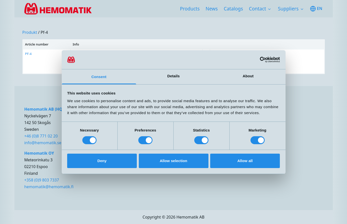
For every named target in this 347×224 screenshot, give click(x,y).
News (212, 8)
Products (190, 8)
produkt (29, 32)
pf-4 (44, 32)
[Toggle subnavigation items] (269, 9)
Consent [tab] (98, 77)
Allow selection (173, 161)
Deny (101, 161)
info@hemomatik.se (42, 142)
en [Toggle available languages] (316, 9)
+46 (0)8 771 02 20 (41, 136)
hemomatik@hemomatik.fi (49, 186)
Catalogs (233, 8)
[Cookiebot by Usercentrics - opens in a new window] (258, 59)
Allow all (245, 161)
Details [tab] (173, 76)
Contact (257, 8)
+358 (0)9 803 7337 (41, 180)
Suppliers (288, 8)
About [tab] (248, 76)
